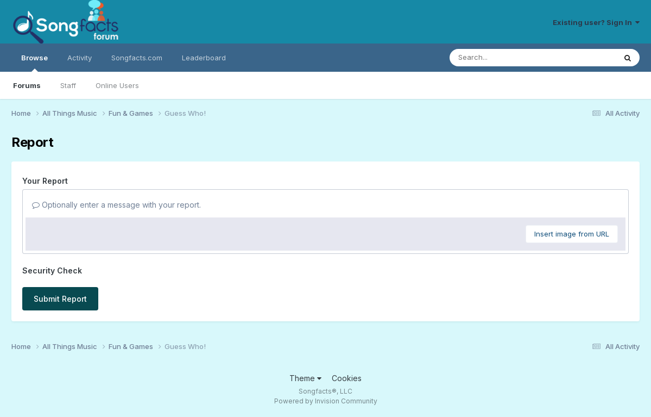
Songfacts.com (136, 57)
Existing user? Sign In (596, 22)
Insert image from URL (571, 233)
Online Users (117, 85)
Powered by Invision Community (325, 401)
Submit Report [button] (60, 298)
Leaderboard (204, 57)
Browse (34, 62)
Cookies (347, 378)
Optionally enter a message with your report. (116, 204)
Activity (79, 57)
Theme (305, 378)
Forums (27, 85)
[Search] (503, 57)
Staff (68, 85)
